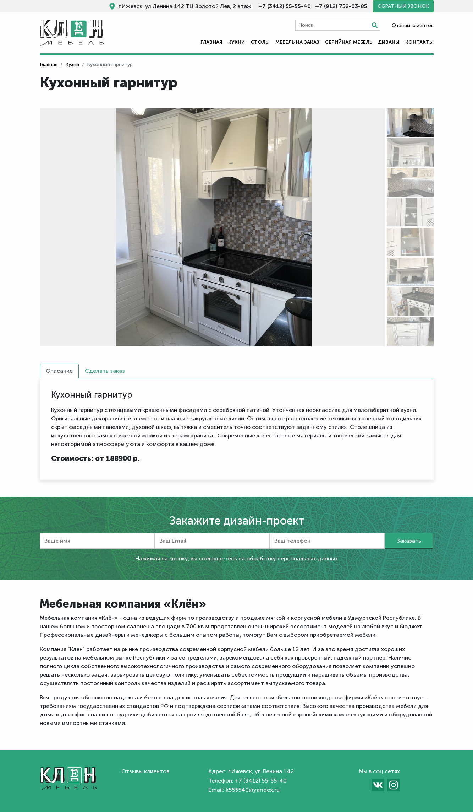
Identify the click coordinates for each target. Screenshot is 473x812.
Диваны (389, 42)
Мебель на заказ (297, 42)
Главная (211, 42)
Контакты (419, 42)
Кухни (236, 42)
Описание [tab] (59, 370)
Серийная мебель (348, 42)
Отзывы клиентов (413, 25)
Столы (260, 42)
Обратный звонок (403, 6)
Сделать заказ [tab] (105, 370)
